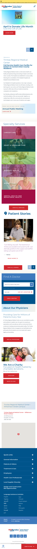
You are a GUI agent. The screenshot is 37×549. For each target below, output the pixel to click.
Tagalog (6, 499)
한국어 (5, 505)
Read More (12, 258)
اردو (5, 512)
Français (21, 499)
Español (21, 510)
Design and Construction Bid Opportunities (12, 487)
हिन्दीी (5, 503)
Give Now (11, 375)
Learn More (9, 32)
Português (22, 508)
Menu (3, 546)
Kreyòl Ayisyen (23, 501)
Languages (12, 543)
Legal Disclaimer (17, 543)
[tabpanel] (18, 230)
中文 (20, 505)
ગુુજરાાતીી (6, 501)
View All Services (18, 207)
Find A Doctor (12, 298)
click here (17, 521)
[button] (29, 546)
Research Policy (23, 543)
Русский (6, 510)
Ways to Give (11, 381)
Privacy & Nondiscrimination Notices (18, 541)
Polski (5, 508)
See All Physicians (13, 339)
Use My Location (24, 292)
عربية (20, 496)
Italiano (21, 503)
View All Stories (13, 267)
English (6, 496)
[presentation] (19, 252)
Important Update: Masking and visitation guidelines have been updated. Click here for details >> (18, 2)
